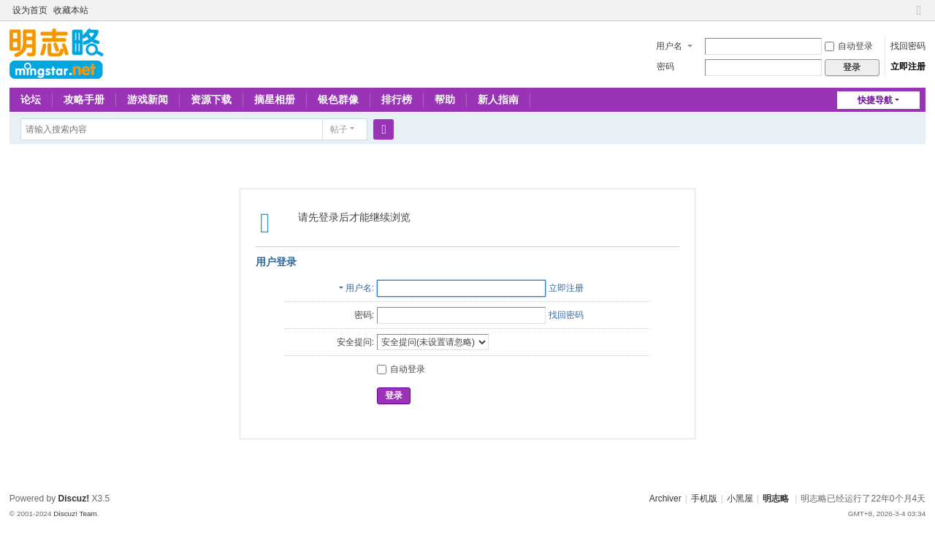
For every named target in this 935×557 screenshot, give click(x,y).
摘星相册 (274, 99)
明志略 (776, 498)
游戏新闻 (147, 99)
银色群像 (338, 99)
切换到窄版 (919, 16)
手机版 (704, 498)
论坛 (30, 99)
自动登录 (849, 46)
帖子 (339, 129)
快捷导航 (875, 100)
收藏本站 (70, 10)
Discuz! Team (75, 513)
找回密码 (908, 46)
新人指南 (498, 99)
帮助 (445, 99)
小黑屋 (740, 498)
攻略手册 (84, 99)
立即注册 (908, 66)
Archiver (665, 498)
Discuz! (74, 498)
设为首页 (29, 10)
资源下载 (211, 99)
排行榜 (396, 99)
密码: (364, 315)
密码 (665, 66)
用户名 (669, 46)
